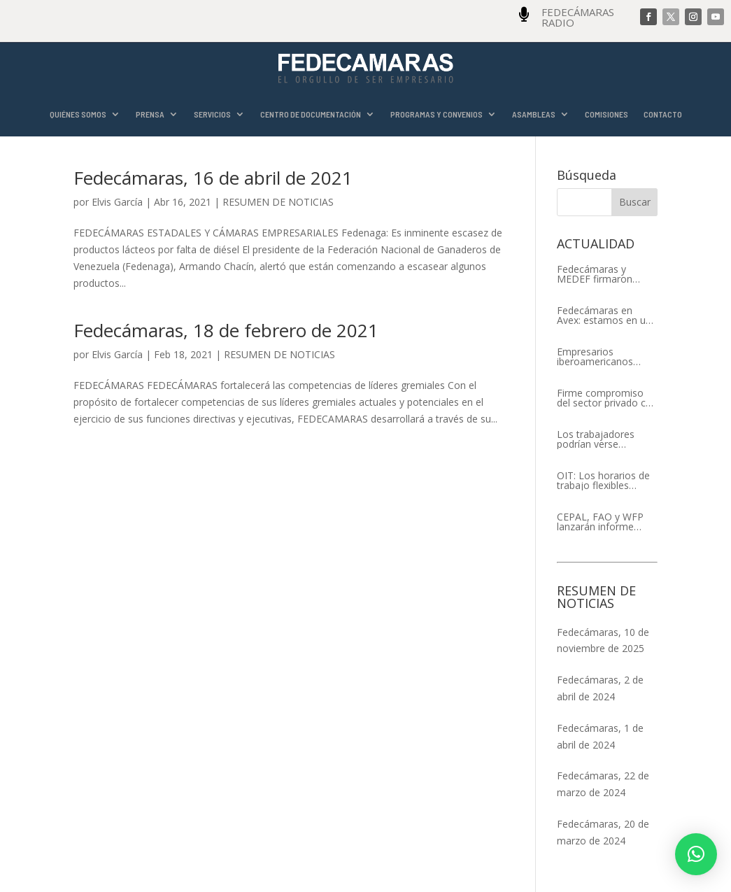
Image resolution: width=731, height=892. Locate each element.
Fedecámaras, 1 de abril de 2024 (600, 736)
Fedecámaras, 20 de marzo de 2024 (603, 832)
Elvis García (117, 201)
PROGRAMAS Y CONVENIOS (436, 114)
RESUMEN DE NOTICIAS (278, 201)
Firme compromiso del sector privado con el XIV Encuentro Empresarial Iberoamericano (607, 398)
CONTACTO (663, 114)
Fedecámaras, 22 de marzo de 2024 (603, 784)
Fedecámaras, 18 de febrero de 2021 (225, 330)
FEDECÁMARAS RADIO (577, 17)
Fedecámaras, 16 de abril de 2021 (213, 177)
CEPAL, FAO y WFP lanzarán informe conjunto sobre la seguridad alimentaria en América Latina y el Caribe (607, 522)
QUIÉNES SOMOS (78, 114)
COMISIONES (606, 114)
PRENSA (150, 114)
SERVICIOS (212, 114)
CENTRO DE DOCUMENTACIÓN (310, 114)
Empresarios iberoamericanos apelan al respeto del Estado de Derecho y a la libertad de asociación (604, 357)
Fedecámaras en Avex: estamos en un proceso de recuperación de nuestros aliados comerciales (604, 315)
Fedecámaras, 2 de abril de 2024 (600, 688)
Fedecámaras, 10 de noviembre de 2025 (603, 640)
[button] (696, 854)
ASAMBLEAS (533, 114)
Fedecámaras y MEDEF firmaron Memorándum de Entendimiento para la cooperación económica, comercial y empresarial (607, 274)
